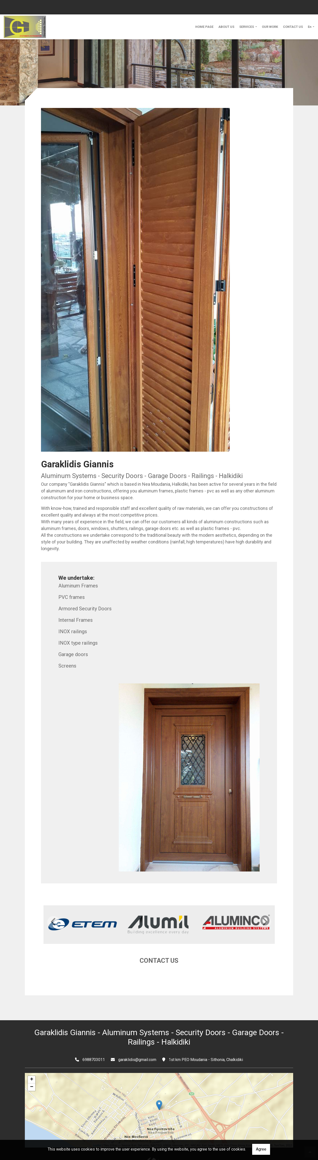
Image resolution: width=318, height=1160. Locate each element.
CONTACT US (293, 27)
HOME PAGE (204, 27)
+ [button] (31, 1064)
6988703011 (93, 1044)
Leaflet (97, 1129)
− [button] (31, 1071)
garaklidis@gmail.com (137, 1044)
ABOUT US (226, 27)
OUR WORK (270, 27)
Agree (261, 1149)
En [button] (310, 27)
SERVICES (247, 27)
